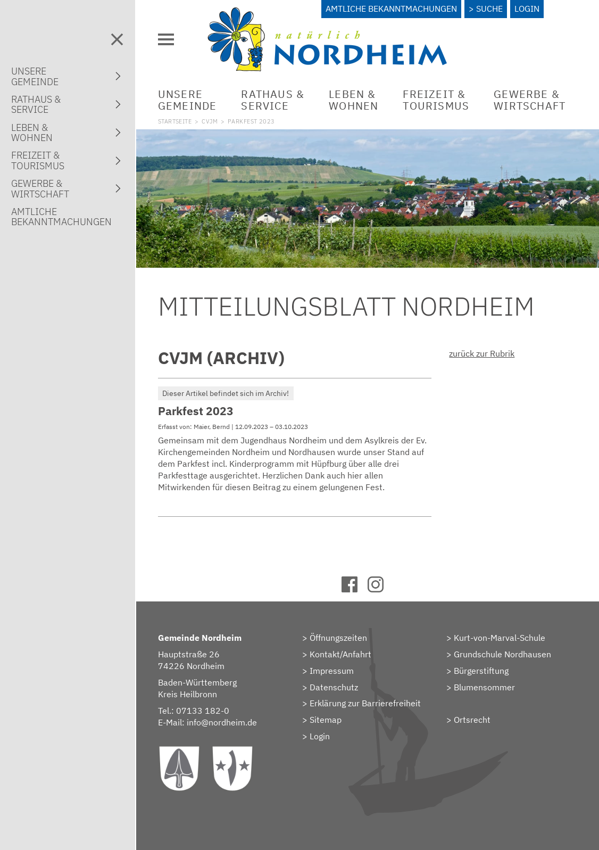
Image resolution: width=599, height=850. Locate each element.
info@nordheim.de (222, 722)
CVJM (210, 121)
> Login (316, 736)
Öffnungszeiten (338, 637)
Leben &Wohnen (353, 100)
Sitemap (326, 719)
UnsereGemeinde (187, 100)
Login (526, 8)
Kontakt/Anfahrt (340, 654)
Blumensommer (484, 687)
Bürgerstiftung (481, 670)
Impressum (332, 670)
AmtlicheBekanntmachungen (61, 216)
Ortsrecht (472, 719)
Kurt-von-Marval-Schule (499, 637)
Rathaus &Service (272, 100)
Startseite (175, 121)
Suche (489, 8)
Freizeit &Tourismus (436, 100)
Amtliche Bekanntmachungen (391, 8)
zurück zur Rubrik (481, 353)
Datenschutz (334, 687)
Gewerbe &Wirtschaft (529, 100)
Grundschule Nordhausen (502, 654)
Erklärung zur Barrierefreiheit (365, 703)
